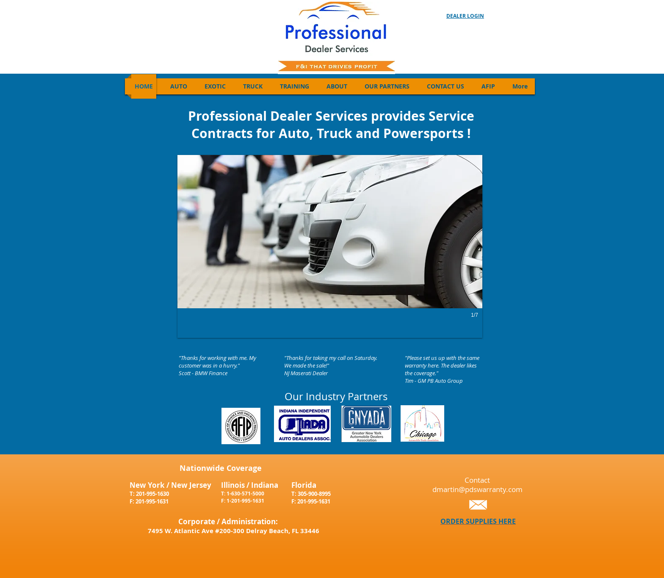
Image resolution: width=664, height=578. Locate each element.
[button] (329, 246)
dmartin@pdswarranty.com (477, 489)
